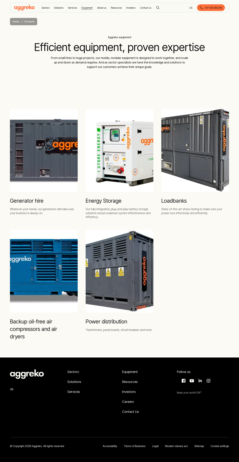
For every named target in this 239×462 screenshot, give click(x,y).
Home (16, 21)
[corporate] (24, 7)
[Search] (158, 7)
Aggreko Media (191, 380)
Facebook (183, 380)
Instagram (208, 380)
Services (73, 392)
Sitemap (199, 446)
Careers (128, 402)
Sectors (73, 372)
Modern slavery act (176, 446)
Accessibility (110, 446)
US (191, 7)
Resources (130, 382)
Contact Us (130, 412)
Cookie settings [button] (220, 446)
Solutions (74, 382)
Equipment (130, 372)
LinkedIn (200, 380)
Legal (155, 446)
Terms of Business (135, 446)
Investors (129, 392)
